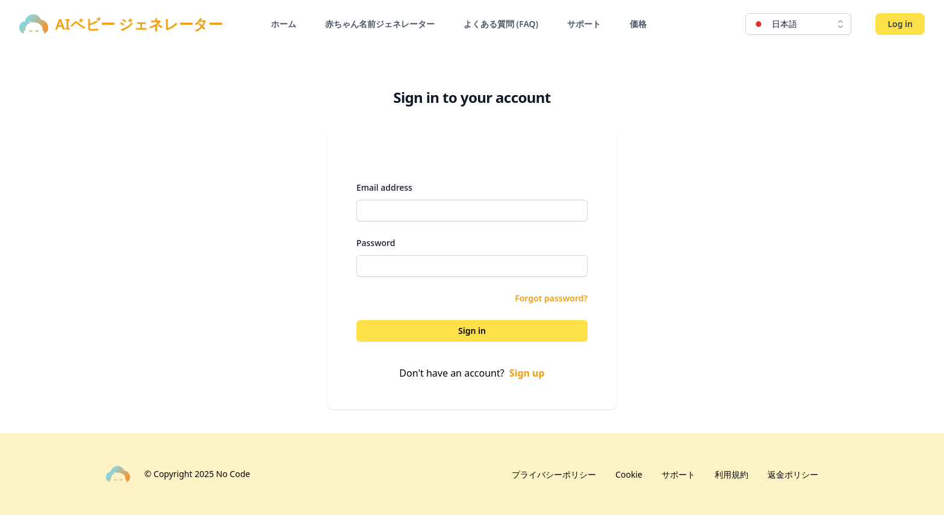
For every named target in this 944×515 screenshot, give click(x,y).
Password (375, 242)
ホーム (283, 23)
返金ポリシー (793, 474)
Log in (900, 23)
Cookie (628, 474)
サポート (584, 23)
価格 (638, 23)
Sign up (527, 373)
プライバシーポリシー (554, 474)
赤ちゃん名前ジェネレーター (380, 23)
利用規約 (731, 474)
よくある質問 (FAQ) (501, 23)
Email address (384, 187)
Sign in (472, 330)
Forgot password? (551, 298)
